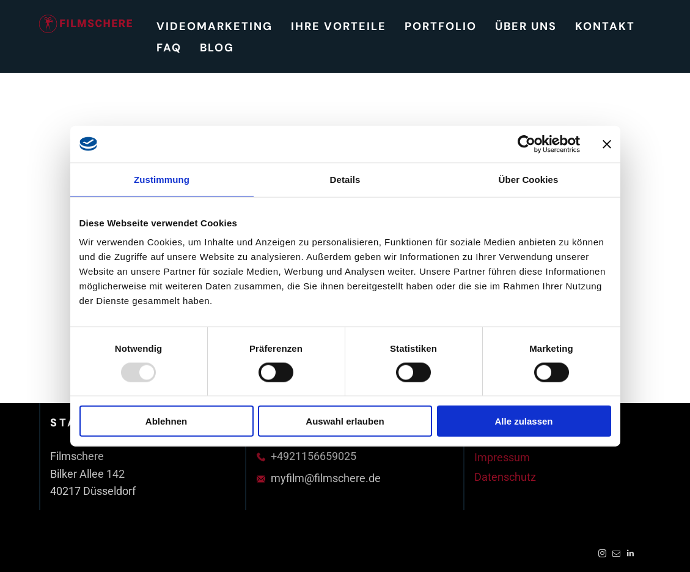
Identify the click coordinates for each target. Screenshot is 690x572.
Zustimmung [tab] (161, 179)
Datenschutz (505, 476)
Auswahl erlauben (345, 421)
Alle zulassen (523, 421)
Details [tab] (345, 179)
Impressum (502, 457)
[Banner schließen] (607, 143)
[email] (616, 555)
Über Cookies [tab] (529, 179)
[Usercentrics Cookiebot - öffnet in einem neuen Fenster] (526, 144)
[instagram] (602, 555)
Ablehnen (166, 421)
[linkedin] (630, 555)
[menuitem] (214, 26)
